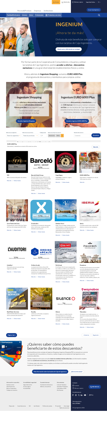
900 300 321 (94, 411)
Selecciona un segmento (11, 132)
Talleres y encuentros (45, 410)
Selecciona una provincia (27, 132)
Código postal (43, 132)
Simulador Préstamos (62, 410)
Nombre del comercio (78, 132)
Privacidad (58, 430)
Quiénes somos (10, 409)
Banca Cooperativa (11, 412)
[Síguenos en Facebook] (73, 419)
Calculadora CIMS (61, 412)
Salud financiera (11, 410)
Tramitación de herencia (46, 409)
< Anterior (86, 359)
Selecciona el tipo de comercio (54, 132)
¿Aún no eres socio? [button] (76, 395)
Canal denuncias (21, 430)
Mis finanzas (60, 414)
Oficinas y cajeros (78, 412)
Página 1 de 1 (11, 359)
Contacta (76, 409)
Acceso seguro (27, 410)
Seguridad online (27, 409)
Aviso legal (66, 430)
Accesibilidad (26, 412)
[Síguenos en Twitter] (79, 419)
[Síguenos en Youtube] (85, 419)
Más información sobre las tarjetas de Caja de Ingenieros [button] (50, 395)
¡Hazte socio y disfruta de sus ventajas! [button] (68, 49)
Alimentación (52, 135)
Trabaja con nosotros (12, 414)
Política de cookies (47, 430)
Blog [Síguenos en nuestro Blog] (91, 419)
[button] (56, 2)
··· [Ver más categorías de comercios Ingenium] (62, 135)
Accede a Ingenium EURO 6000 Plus (76, 121)
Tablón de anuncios (64, 432)
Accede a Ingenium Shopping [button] (26, 121)
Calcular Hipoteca (61, 409)
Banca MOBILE (76, 427)
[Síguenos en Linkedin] (81, 419)
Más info (95, 169)
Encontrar (96, 135)
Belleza (58, 135)
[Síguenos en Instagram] (76, 419)
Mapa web (11, 430)
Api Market (36, 430)
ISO (30, 430)
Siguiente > (96, 359)
